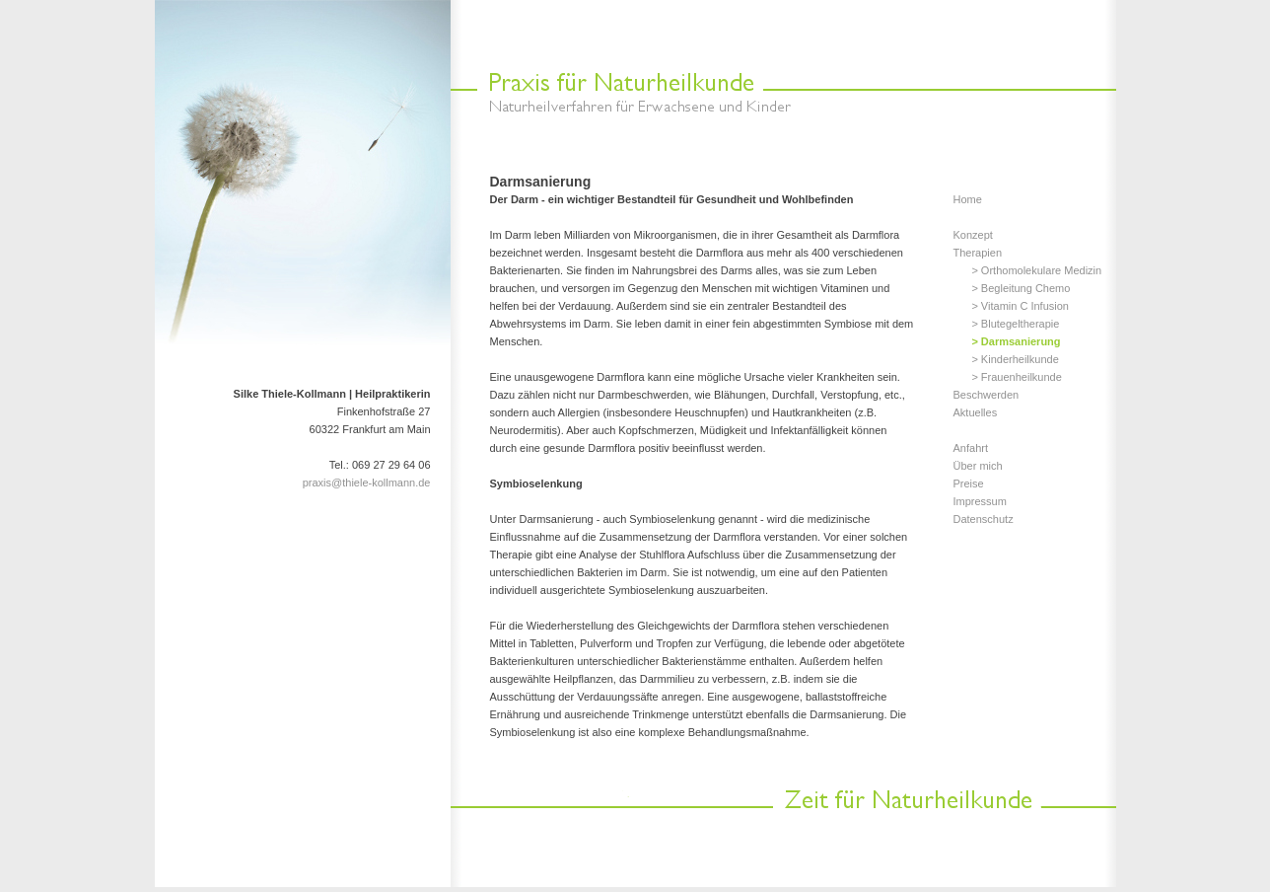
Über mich (978, 466)
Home (967, 199)
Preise (968, 483)
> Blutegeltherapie (1015, 324)
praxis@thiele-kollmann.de (367, 482)
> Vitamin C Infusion (1020, 306)
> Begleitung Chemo (1020, 288)
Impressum (980, 501)
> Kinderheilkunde (1014, 359)
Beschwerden (986, 395)
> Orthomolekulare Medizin (1036, 270)
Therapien (978, 253)
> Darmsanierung (1015, 341)
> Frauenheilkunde (1016, 377)
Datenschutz (983, 519)
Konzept (973, 235)
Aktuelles (975, 412)
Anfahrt (970, 448)
